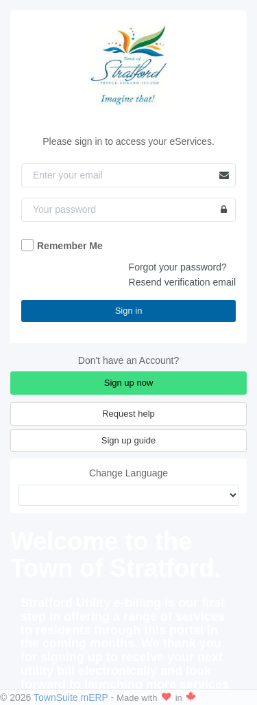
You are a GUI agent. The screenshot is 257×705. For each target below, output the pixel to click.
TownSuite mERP (72, 697)
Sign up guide (128, 440)
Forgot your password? (178, 267)
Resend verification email (182, 282)
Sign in (129, 310)
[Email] (128, 175)
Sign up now (129, 383)
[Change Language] (128, 495)
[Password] (128, 210)
